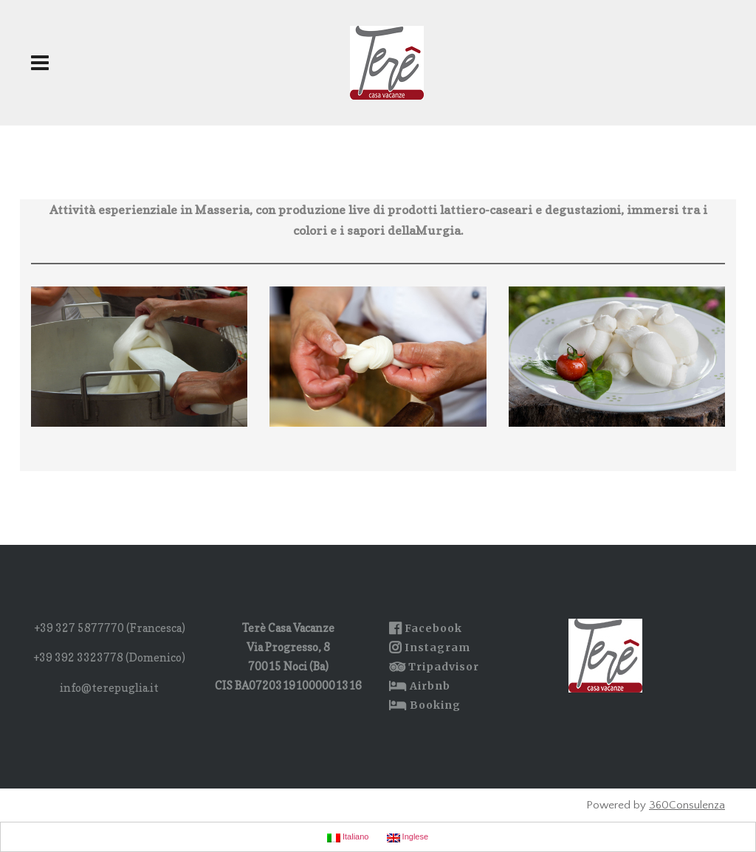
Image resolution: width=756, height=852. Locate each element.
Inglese (408, 837)
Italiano (348, 837)
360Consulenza (687, 805)
